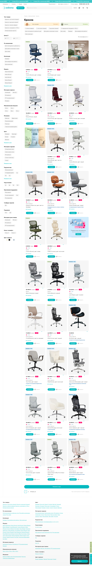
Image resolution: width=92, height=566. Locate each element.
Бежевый (7, 134)
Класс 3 (7, 232)
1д (5, 185)
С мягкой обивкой (29, 28)
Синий (51, 507)
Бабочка (7, 118)
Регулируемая (8, 198)
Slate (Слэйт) (23, 535)
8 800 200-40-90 (84, 4)
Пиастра (7, 123)
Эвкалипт (59, 507)
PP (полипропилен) (9, 98)
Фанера (7, 100)
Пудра (57, 506)
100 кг (6, 108)
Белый (6, 136)
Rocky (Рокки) (11, 533)
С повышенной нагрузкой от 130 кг (69, 28)
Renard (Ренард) (25, 532)
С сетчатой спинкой (41, 28)
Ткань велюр (45, 516)
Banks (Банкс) (8, 80)
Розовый (43, 507)
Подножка (7, 210)
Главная (26, 16)
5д (57, 521)
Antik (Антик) (8, 77)
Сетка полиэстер (9, 157)
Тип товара (7, 17)
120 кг (12, 108)
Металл (15, 92)
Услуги (25, 4)
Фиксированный (9, 170)
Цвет (5, 131)
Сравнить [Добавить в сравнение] (37, 80)
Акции (20, 4)
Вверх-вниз (14, 118)
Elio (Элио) (17, 528)
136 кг (12, 111)
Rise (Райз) (5, 533)
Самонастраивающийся (11, 126)
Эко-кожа (51, 516)
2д (17, 172)
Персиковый (38, 507)
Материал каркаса (9, 90)
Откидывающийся (9, 172)
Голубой (13, 136)
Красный (37, 506)
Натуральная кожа (9, 149)
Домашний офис (32, 16)
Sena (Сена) (8, 535)
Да (5, 205)
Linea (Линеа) (11, 530)
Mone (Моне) (24, 530)
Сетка (6, 160)
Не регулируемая (9, 195)
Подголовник (7, 182)
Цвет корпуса (8, 237)
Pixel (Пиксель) (17, 532)
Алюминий (7, 92)
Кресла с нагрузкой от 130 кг (12, 27)
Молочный (47, 506)
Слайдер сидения (9, 203)
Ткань (40, 516)
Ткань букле (47, 514)
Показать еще (57, 486)
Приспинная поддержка (10, 190)
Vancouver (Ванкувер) (24, 537)
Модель (6, 69)
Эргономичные (8, 64)
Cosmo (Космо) (21, 527)
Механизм (7, 115)
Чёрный (45, 559)
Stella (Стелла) (10, 537)
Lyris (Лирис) (17, 530)
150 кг (17, 111)
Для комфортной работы (11, 61)
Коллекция (7, 56)
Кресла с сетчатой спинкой (12, 19)
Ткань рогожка (53, 514)
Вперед (32, 491)
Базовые (7, 58)
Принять (80, 561)
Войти (75, 7)
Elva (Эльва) (22, 528)
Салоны (13, 4)
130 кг (6, 111)
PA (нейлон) (8, 95)
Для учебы (7, 51)
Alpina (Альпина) (9, 71)
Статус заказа (74, 4)
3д (5, 175)
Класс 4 (13, 232)
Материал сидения (9, 146)
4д (9, 175)
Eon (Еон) (5, 538)
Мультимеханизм (9, 121)
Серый (47, 507)
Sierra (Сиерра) (15, 535)
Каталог (20, 8)
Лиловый (42, 506)
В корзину (30, 80)
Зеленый (59, 504)
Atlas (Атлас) (8, 74)
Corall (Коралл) (13, 527)
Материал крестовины (10, 217)
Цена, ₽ (6, 35)
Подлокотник (7, 167)
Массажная (8, 192)
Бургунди (14, 134)
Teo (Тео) (16, 537)
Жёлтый (7, 139)
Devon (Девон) (10, 528)
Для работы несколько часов (12, 48)
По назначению (8, 43)
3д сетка (56, 516)
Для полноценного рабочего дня (13, 45)
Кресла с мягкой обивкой (11, 25)
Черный (55, 507)
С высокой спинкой (53, 28)
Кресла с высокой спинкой (11, 22)
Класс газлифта (8, 230)
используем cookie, (80, 556)
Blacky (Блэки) (8, 82)
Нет (18, 185)
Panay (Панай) (10, 532)
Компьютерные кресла (10, 30)
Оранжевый (53, 506)
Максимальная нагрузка (11, 105)
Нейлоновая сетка (9, 152)
